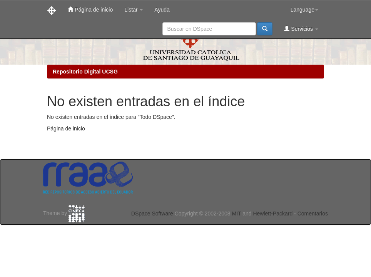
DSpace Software (152, 213)
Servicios (301, 28)
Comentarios (312, 213)
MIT (236, 213)
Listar (133, 10)
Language (304, 10)
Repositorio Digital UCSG (85, 71)
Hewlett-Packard (272, 213)
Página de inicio (90, 9)
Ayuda (161, 10)
